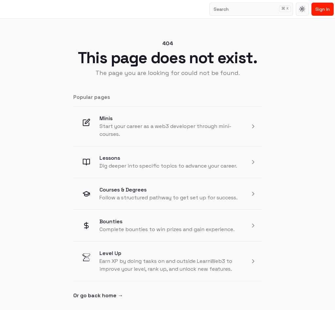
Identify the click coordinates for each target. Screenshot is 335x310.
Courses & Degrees (123, 189)
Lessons (109, 158)
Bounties (110, 221)
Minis (106, 118)
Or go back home (98, 295)
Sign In (322, 9)
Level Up (110, 253)
